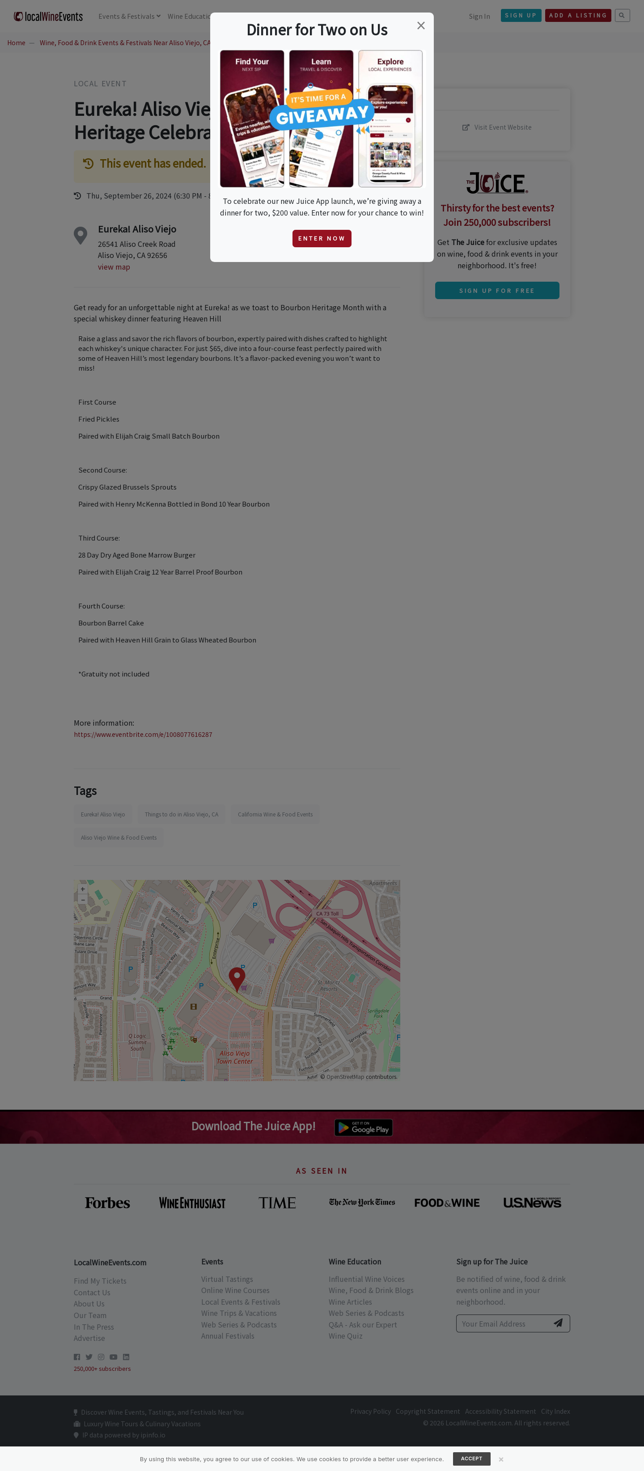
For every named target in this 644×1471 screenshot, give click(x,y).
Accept (472, 1458)
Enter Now (322, 238)
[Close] (501, 1458)
